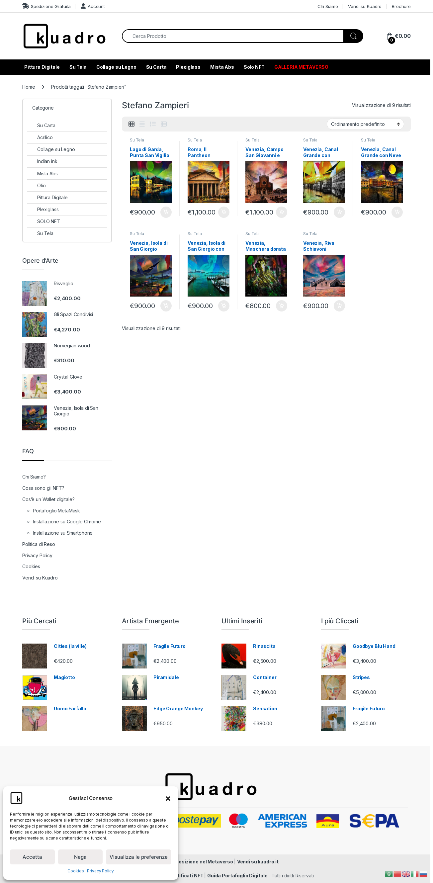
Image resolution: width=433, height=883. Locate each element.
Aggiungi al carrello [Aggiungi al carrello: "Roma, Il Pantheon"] (223, 212)
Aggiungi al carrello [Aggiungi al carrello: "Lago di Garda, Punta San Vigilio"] (166, 212)
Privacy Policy (100, 870)
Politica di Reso (38, 544)
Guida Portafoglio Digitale (237, 875)
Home (28, 87)
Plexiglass (188, 67)
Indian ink (42, 161)
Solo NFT (254, 67)
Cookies (75, 870)
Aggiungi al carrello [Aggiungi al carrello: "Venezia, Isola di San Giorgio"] (166, 305)
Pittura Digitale (42, 67)
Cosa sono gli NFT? (43, 488)
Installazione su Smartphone (63, 533)
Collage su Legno (116, 67)
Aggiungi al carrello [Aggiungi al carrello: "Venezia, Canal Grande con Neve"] (397, 212)
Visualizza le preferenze (139, 857)
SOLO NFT (43, 221)
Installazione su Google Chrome (67, 521)
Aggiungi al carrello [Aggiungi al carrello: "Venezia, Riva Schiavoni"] (339, 305)
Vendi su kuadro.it (258, 861)
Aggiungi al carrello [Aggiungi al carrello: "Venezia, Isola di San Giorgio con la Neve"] (223, 305)
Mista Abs (222, 67)
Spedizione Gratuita (46, 6)
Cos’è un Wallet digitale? (48, 499)
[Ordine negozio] (365, 124)
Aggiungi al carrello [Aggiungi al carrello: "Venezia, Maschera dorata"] (281, 305)
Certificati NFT (187, 875)
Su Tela (78, 67)
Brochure (401, 6)
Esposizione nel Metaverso (202, 861)
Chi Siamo (327, 6)
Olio (36, 185)
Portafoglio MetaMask (56, 510)
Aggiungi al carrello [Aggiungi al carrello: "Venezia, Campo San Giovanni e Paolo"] (281, 212)
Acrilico (40, 137)
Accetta (32, 857)
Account (93, 6)
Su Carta (156, 67)
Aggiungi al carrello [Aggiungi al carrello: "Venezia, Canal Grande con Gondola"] (339, 212)
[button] (168, 798)
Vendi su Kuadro (365, 6)
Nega (80, 857)
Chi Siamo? (34, 477)
